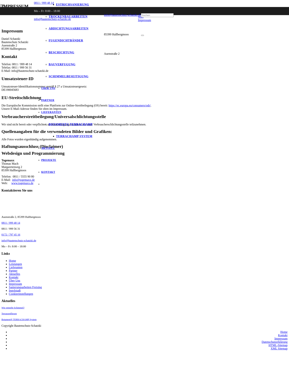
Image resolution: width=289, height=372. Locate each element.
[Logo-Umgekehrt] (27, 58)
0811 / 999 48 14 (10, 222)
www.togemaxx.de (22, 183)
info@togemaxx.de (23, 179)
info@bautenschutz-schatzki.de (122, 15)
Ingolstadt (15, 290)
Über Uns (14, 280)
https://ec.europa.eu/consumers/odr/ (130, 105)
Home (12, 260)
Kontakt (13, 277)
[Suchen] (157, 15)
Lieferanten (15, 267)
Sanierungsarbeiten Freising (25, 287)
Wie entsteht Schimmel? (13, 307)
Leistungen (15, 264)
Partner (13, 270)
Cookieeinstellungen (21, 293)
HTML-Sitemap (278, 345)
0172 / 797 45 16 (10, 234)
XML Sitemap (279, 348)
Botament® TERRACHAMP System (18, 319)
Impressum (15, 283)
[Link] (36, 368)
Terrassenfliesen (9, 313)
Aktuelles (14, 274)
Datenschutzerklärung (275, 341)
